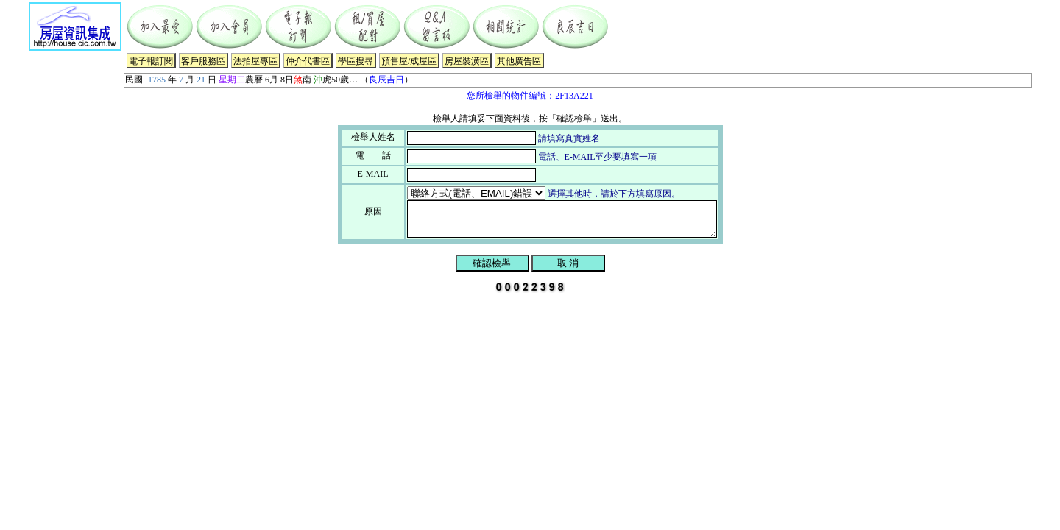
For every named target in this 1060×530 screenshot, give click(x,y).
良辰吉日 (386, 79)
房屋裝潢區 (467, 61)
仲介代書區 (308, 61)
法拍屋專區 (255, 61)
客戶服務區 (203, 61)
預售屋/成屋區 (409, 61)
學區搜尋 (355, 61)
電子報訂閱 (151, 61)
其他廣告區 (519, 61)
